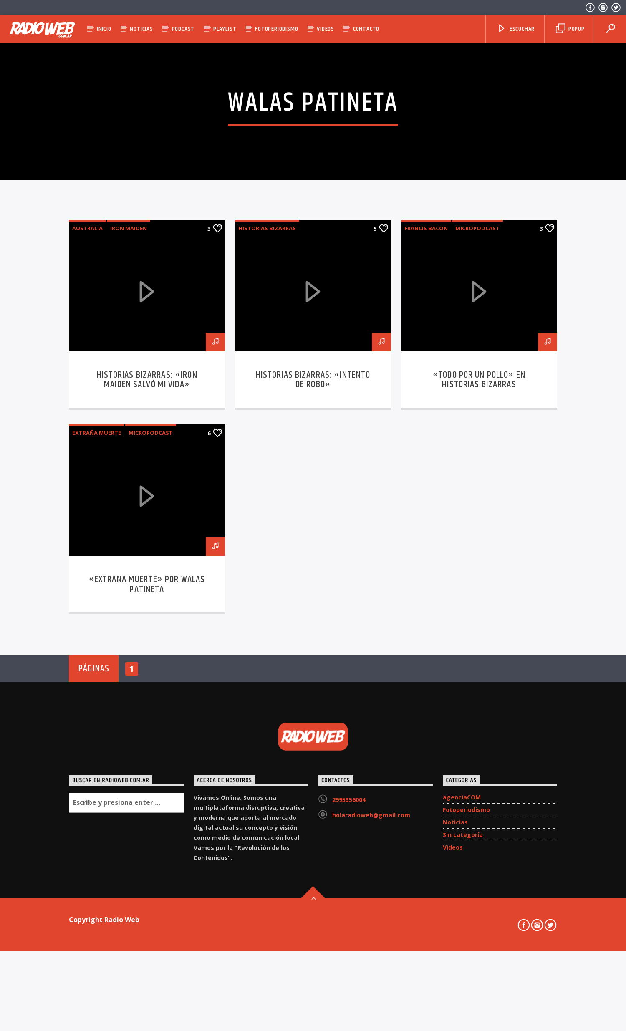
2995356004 (349, 1020)
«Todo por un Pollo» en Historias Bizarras (479, 600)
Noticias (141, 29)
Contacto (366, 29)
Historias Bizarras (267, 448)
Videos (325, 29)
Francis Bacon (426, 448)
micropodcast (477, 448)
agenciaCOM (462, 1017)
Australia (87, 448)
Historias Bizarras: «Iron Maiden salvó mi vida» (146, 600)
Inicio (104, 29)
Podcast (183, 29)
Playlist (224, 29)
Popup (570, 29)
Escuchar (516, 29)
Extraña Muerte (96, 653)
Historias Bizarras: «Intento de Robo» (313, 600)
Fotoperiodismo (276, 29)
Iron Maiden (128, 448)
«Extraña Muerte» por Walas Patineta (147, 804)
